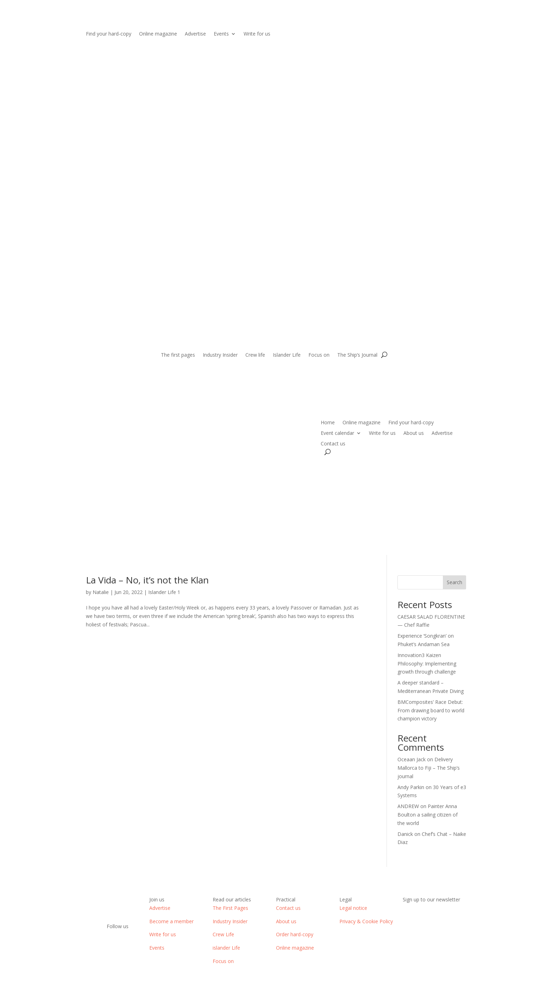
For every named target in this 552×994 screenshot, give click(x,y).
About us (413, 433)
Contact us (333, 444)
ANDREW (408, 806)
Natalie (101, 592)
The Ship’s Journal (357, 355)
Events (221, 34)
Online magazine (158, 34)
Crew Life (223, 934)
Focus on (319, 355)
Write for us (257, 34)
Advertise (195, 34)
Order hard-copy (294, 934)
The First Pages (230, 908)
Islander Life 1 (164, 592)
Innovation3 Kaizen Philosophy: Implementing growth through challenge (426, 663)
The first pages (178, 355)
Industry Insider (220, 355)
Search (454, 582)
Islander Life (287, 355)
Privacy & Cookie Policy (366, 921)
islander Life (226, 947)
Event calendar (337, 433)
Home (328, 423)
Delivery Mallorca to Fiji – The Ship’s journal (428, 768)
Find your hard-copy (108, 34)
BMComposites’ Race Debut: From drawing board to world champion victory (430, 710)
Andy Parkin (410, 787)
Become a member (171, 921)
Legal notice (353, 908)
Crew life (255, 355)
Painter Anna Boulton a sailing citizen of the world (427, 814)
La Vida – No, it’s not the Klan (147, 580)
